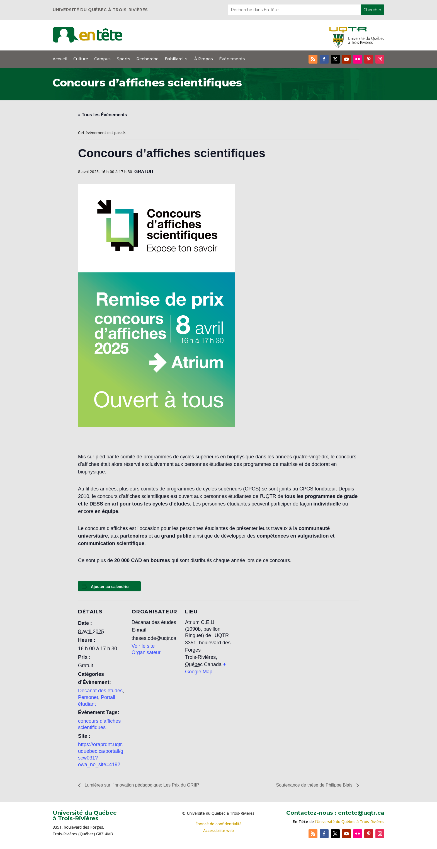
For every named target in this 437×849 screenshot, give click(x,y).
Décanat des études (100, 690)
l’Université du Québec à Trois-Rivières (349, 821)
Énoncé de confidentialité (218, 823)
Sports (123, 59)
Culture (80, 59)
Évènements (232, 59)
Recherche (147, 59)
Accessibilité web (218, 830)
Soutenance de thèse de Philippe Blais (315, 785)
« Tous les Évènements (102, 114)
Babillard (174, 59)
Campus (102, 59)
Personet (88, 697)
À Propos (203, 59)
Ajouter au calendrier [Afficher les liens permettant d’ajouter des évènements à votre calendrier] (110, 586)
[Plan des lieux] (268, 638)
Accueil (60, 59)
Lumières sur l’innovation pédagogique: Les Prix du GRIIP (141, 785)
